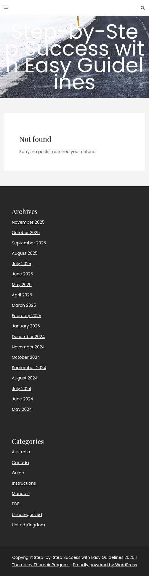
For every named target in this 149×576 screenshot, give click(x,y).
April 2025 (22, 295)
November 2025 (28, 222)
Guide (18, 473)
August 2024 (25, 378)
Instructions (24, 483)
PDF (15, 504)
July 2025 (21, 264)
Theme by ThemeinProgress (40, 565)
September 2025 (29, 243)
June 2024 (22, 399)
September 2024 (29, 368)
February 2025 (26, 316)
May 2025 (22, 285)
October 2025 (26, 233)
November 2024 (28, 347)
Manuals (21, 494)
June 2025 (22, 274)
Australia (21, 452)
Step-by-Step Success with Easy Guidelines (74, 57)
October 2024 (26, 357)
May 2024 (22, 409)
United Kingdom (28, 525)
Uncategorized (27, 514)
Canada (20, 462)
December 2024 (28, 337)
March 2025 (24, 305)
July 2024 (21, 389)
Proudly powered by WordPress (105, 565)
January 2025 (26, 326)
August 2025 (25, 253)
